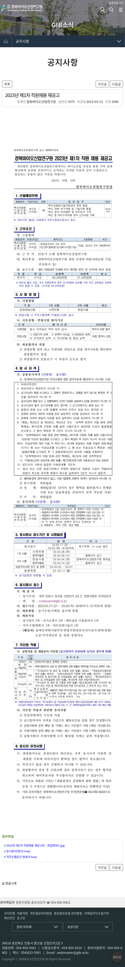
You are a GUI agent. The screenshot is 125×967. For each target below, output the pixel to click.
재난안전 (9, 918)
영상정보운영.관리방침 (68, 913)
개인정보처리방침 (41, 913)
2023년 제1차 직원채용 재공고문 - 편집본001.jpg (35, 845)
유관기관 (72, 927)
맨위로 (117, 957)
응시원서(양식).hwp (18, 851)
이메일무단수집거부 (96, 913)
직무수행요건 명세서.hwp (21, 857)
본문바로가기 (116, 3)
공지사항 (22, 41)
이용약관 (22, 913)
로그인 (21, 918)
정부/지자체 (24, 927)
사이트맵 (9, 913)
